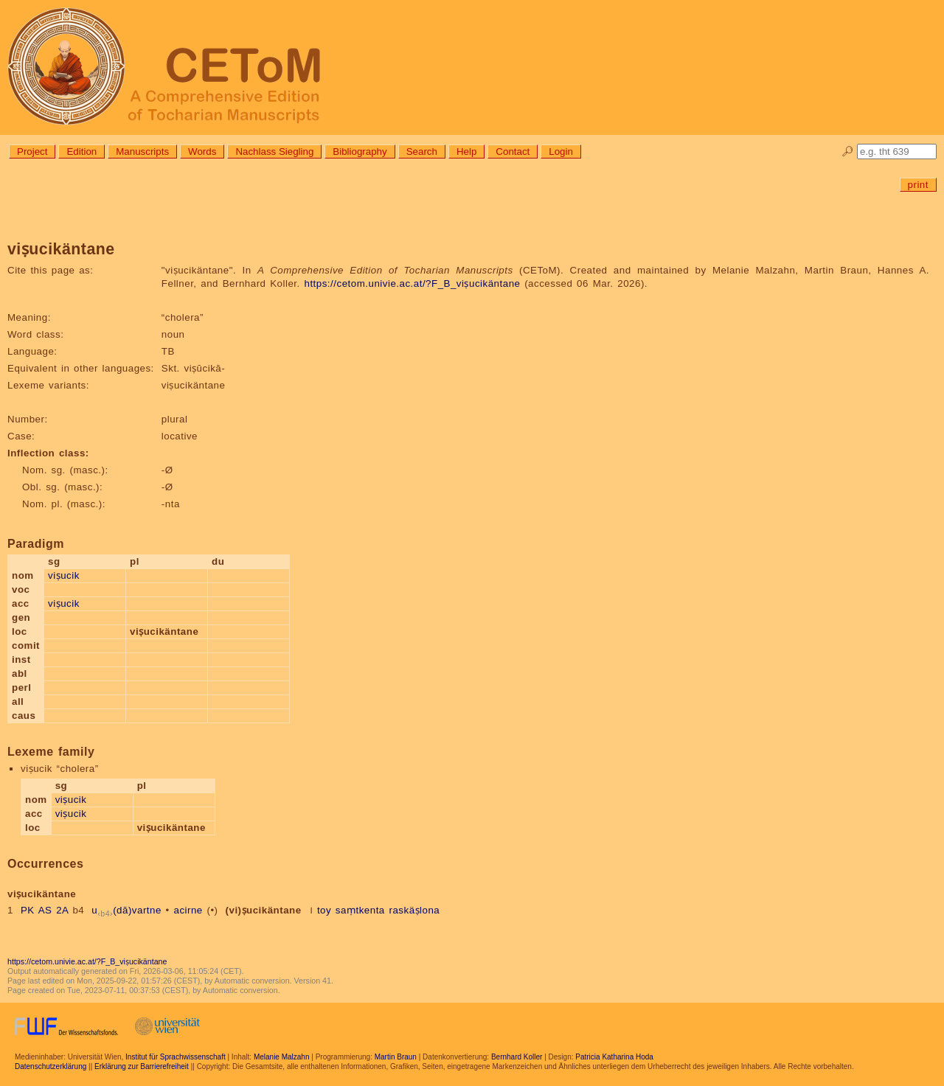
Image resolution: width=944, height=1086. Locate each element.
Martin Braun (396, 1057)
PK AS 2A (45, 910)
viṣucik (64, 575)
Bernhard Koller (516, 1057)
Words (202, 151)
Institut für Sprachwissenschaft (175, 1057)
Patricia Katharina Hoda (614, 1057)
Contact (513, 151)
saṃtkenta (360, 910)
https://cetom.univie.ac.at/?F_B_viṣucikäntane (412, 283)
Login (561, 151)
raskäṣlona (414, 910)
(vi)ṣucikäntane (264, 910)
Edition (81, 151)
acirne (187, 910)
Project (32, 151)
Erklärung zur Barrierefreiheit (141, 1066)
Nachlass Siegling (274, 151)
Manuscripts (142, 151)
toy (324, 910)
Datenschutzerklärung (50, 1066)
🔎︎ (847, 151)
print (918, 184)
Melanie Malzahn (282, 1057)
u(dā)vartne (126, 910)
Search (421, 151)
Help (466, 151)
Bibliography (359, 151)
